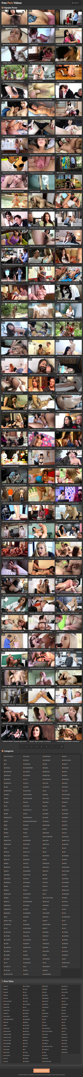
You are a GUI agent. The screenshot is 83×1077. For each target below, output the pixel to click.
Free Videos (12, 2)
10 (61, 746)
